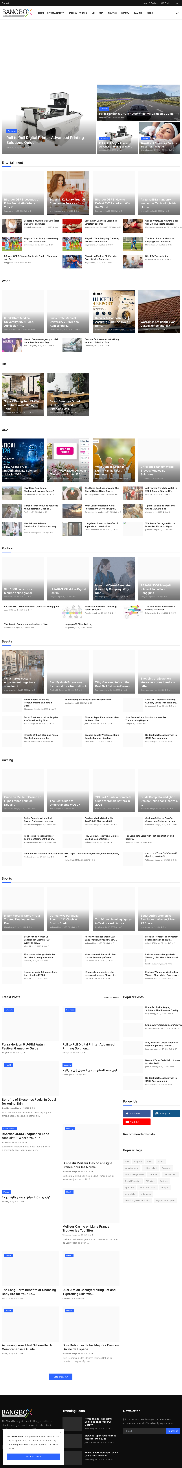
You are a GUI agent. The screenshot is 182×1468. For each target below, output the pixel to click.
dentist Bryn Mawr (147, 1187)
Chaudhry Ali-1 (10, 927)
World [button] (84, 13)
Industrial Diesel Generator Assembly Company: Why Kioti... (113, 589)
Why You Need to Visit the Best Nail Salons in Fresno (112, 684)
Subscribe (173, 1430)
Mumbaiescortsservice (33, 227)
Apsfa (26, 512)
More (151, 13)
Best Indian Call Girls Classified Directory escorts (101, 222)
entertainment (131, 1168)
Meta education (10, 329)
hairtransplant (150, 1168)
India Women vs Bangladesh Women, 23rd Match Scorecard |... (161, 957)
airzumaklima (146, 211)
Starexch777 (150, 245)
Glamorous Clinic (31, 709)
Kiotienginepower (102, 597)
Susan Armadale (151, 1049)
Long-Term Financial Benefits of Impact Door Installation (101, 525)
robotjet (102, 150)
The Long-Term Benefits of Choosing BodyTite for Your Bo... (29, 1292)
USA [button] (102, 13)
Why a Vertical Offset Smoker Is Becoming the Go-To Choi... (161, 1044)
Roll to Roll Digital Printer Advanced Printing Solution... (89, 1046)
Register (154, 3)
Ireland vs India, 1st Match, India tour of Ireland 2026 (40, 973)
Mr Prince (149, 259)
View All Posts (111, 997)
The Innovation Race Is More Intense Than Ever (160, 608)
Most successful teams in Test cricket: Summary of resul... (100, 956)
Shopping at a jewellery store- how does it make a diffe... (158, 682)
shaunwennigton (11, 690)
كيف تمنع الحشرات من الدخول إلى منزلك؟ (90, 1070)
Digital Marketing (133, 1181)
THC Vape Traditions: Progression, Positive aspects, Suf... (92, 855)
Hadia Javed (89, 741)
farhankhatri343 (151, 706)
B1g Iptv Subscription (165, 1200)
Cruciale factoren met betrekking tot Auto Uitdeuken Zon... (102, 341)
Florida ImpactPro (92, 530)
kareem (66, 1075)
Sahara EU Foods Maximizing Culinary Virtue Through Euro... (161, 701)
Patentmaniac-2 (91, 613)
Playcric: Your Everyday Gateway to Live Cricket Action (41, 240)
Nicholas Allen (29, 494)
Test (127, 723)
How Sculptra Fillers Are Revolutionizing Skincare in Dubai (38, 702)
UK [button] (94, 13)
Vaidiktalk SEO (101, 329)
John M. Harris (90, 723)
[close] (60, 1432)
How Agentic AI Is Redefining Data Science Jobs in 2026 (20, 470)
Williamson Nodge (11, 808)
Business (164, 1181)
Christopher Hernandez (94, 512)
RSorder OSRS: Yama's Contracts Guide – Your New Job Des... (30, 257)
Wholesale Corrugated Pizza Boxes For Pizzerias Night (160, 525)
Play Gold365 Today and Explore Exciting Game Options (102, 837)
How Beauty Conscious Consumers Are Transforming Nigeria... (145, 719)
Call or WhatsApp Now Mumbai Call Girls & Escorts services (161, 222)
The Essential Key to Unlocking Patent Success (101, 608)
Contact (5, 3)
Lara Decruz (100, 927)
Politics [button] (113, 13)
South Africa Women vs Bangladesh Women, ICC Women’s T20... (37, 939)
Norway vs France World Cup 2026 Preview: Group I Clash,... (101, 938)
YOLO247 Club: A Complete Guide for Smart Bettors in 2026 (113, 800)
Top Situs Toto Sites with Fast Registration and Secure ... (149, 837)
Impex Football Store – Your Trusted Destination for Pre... (22, 919)
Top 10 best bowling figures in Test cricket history (113, 921)
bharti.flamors (30, 533)
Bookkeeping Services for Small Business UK (88, 699)
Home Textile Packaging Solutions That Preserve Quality (161, 1009)
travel (149, 1161)
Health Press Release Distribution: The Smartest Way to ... (40, 526)
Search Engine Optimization (137, 1200)
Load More (61, 1376)
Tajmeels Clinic (170, 1174)
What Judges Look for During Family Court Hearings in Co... (109, 470)
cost (127, 1161)
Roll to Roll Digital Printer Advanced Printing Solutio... (115, 145)
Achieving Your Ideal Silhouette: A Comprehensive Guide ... (27, 1347)
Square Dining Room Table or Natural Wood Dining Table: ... (21, 405)
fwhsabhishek (9, 413)
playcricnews (29, 245)
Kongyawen (8, 211)
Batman (98, 808)
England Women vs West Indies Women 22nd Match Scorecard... (162, 973)
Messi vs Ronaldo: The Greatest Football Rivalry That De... (161, 938)
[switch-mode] (178, 3)
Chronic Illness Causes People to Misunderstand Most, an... (41, 507)
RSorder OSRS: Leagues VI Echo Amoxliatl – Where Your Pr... (21, 203)
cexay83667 (8, 597)
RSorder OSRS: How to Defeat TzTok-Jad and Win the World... (112, 203)
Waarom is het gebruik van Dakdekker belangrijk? (158, 323)
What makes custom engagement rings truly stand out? (19, 682)
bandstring (69, 703)
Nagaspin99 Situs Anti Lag (78, 624)
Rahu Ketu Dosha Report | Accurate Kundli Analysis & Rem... (113, 321)
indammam (146, 1194)
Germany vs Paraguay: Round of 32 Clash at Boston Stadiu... (64, 919)
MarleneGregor (30, 857)
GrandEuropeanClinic (149, 150)
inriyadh (138, 1161)
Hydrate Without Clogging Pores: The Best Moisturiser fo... (41, 736)
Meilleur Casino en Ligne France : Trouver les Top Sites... (87, 1228)
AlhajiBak (10, 148)
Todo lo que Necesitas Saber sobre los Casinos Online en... (39, 837)
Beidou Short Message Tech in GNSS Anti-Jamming (161, 736)
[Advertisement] (91, 44)
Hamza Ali (54, 808)
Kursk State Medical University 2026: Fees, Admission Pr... (19, 321)
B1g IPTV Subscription (157, 256)
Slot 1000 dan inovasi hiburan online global (18, 591)
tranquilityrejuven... (93, 494)
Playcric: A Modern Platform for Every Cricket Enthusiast (101, 257)
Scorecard (166, 1168)
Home (41, 13)
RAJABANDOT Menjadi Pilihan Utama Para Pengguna (156, 589)
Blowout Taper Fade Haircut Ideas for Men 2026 (102, 719)
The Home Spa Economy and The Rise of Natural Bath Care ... (102, 489)
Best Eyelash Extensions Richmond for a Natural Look (68, 684)
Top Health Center (57, 690)
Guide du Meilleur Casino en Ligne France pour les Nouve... (22, 800)
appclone (129, 1187)
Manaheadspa (29, 723)
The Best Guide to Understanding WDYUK (65, 802)
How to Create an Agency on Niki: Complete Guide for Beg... (41, 341)
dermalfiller (130, 1194)
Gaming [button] (139, 13)
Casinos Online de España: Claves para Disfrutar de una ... (161, 819)
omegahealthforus (57, 478)
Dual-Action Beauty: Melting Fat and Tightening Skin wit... (89, 1292)
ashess (4, 1298)
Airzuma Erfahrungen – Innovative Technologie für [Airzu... (158, 203)
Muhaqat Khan (55, 927)
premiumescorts (56, 211)
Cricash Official (151, 943)
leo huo (144, 478)
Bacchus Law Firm (102, 478)
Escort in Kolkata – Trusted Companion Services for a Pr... (67, 203)
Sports (161, 1161)
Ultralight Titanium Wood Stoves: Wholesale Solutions (157, 470)
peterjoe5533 (150, 530)
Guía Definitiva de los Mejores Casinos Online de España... (91, 1347)
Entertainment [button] (56, 13)
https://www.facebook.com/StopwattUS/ (45, 853)
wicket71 (27, 946)
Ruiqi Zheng (150, 741)
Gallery (72, 13)
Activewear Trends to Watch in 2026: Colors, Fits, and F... (161, 489)
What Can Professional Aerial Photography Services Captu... (100, 507)
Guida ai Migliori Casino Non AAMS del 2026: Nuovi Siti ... (99, 819)
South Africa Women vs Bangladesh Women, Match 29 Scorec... (158, 919)
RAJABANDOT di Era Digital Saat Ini (68, 591)
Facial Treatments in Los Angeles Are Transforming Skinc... (41, 719)
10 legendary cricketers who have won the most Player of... (100, 973)
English (166, 3)
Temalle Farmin (30, 741)
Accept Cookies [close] (33, 1456)
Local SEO (153, 1174)
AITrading (150, 1181)
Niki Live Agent (30, 345)
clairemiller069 (10, 478)
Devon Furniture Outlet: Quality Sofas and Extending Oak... (65, 405)
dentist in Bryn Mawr (134, 1174)
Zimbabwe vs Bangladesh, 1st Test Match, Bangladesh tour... (39, 956)
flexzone (148, 494)
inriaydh (165, 1187)
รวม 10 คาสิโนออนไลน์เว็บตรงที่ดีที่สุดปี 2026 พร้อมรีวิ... (161, 855)
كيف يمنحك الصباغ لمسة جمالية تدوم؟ (26, 1197)
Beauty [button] (126, 13)
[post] (49, 119)
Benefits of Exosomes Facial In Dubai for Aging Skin (159, 145)
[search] (177, 13)
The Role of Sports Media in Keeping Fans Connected (159, 240)
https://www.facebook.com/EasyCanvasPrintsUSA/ (68, 472)
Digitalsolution (90, 842)
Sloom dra (145, 329)
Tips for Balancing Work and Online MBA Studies (160, 507)
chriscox (148, 512)
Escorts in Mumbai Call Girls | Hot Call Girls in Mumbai (41, 222)
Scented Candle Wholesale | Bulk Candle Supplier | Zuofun (102, 736)
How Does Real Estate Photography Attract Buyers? (39, 489)
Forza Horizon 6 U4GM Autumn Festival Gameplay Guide (136, 113)
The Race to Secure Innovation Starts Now (26, 624)
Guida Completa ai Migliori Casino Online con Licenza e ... (159, 800)
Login (144, 3)
